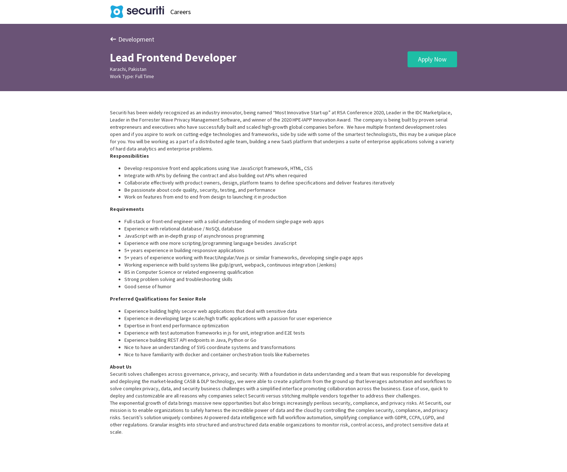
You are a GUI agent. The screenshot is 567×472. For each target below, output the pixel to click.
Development (132, 39)
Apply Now (432, 59)
